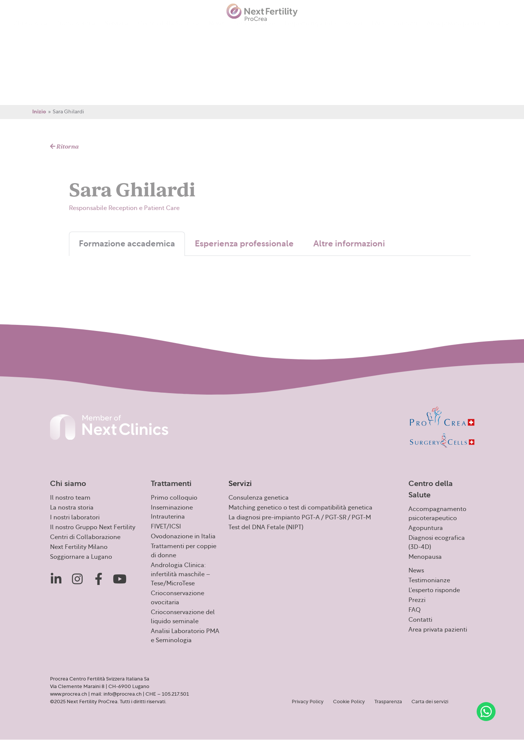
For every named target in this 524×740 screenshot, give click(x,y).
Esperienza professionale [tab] (244, 244)
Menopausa (425, 557)
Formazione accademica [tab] (127, 244)
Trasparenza (388, 701)
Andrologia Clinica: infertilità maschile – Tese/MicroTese (180, 574)
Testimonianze (254, 31)
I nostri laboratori (75, 517)
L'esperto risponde (434, 590)
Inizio (39, 111)
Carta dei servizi (429, 701)
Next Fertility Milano (79, 547)
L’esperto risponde (310, 31)
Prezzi (353, 31)
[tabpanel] (270, 263)
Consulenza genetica (258, 498)
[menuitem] (504, 31)
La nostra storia (72, 508)
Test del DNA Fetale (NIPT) (265, 527)
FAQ (378, 31)
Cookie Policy (349, 701)
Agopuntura (425, 528)
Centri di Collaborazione (85, 537)
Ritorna (64, 147)
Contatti (405, 31)
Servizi (116, 32)
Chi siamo (30, 32)
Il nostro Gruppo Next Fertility (92, 527)
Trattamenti (76, 32)
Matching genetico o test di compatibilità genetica (300, 508)
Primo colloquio (174, 498)
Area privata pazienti (456, 31)
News (216, 31)
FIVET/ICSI (166, 527)
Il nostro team (70, 498)
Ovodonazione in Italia (183, 536)
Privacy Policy (308, 701)
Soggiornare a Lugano (81, 557)
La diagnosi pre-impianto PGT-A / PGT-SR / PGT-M (299, 517)
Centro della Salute (168, 32)
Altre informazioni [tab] (349, 244)
